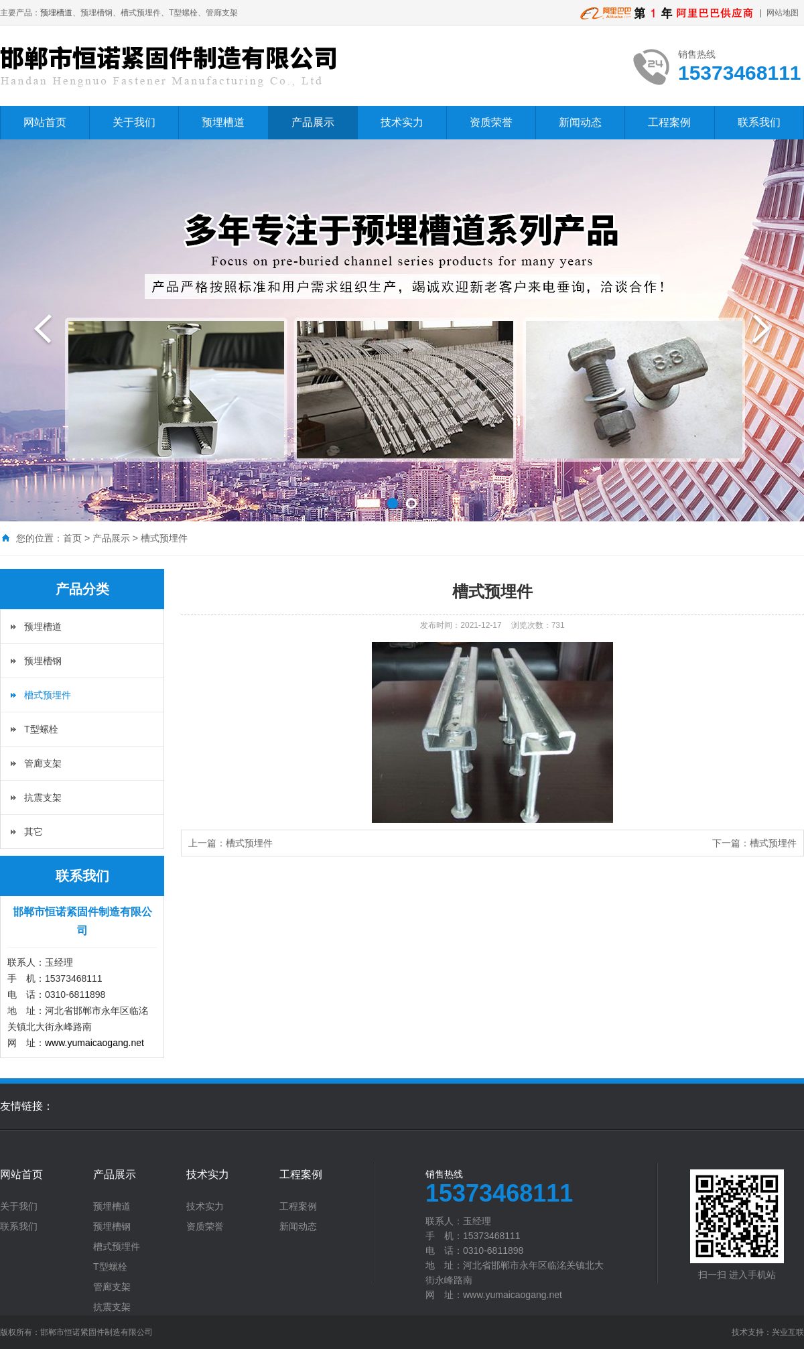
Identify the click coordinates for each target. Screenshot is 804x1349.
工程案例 (669, 122)
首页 (72, 538)
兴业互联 (788, 1332)
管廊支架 (43, 763)
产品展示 (312, 122)
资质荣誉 (491, 122)
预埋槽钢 (43, 660)
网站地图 (782, 12)
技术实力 (402, 122)
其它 (33, 831)
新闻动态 (580, 122)
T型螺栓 (41, 729)
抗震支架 (43, 797)
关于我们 (134, 122)
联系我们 (759, 122)
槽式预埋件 (164, 538)
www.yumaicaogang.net (94, 1042)
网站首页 (44, 122)
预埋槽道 (56, 12)
